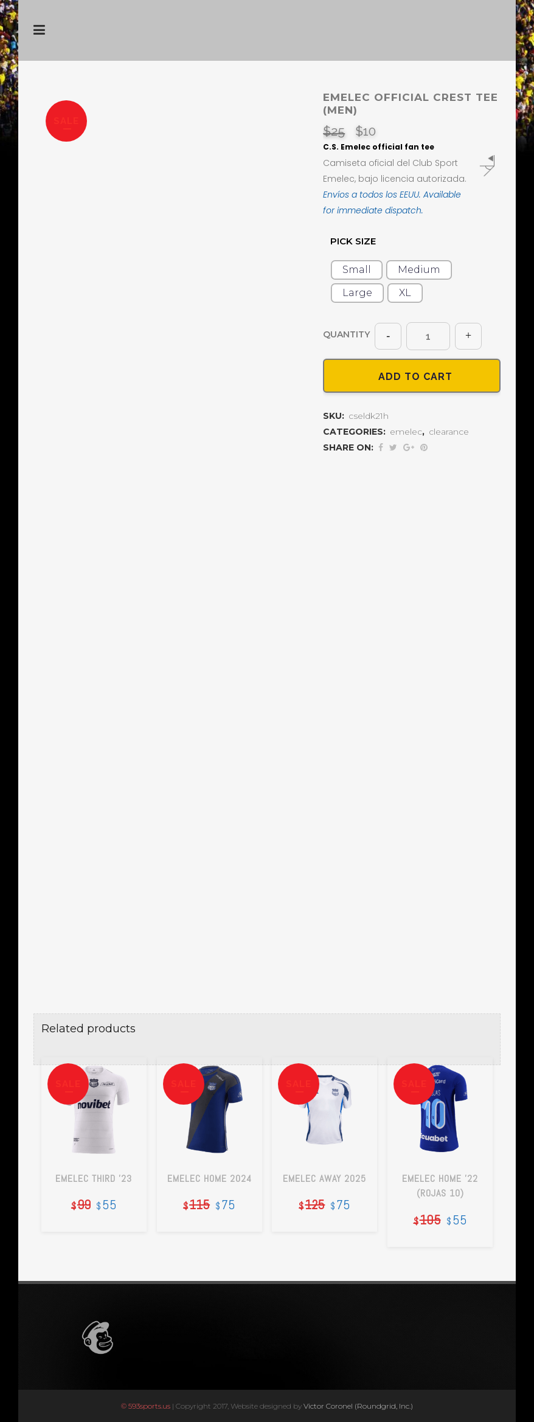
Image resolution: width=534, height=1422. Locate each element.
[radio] (356, 270)
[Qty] (428, 336)
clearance (449, 432)
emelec (406, 432)
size (353, 242)
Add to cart (412, 376)
